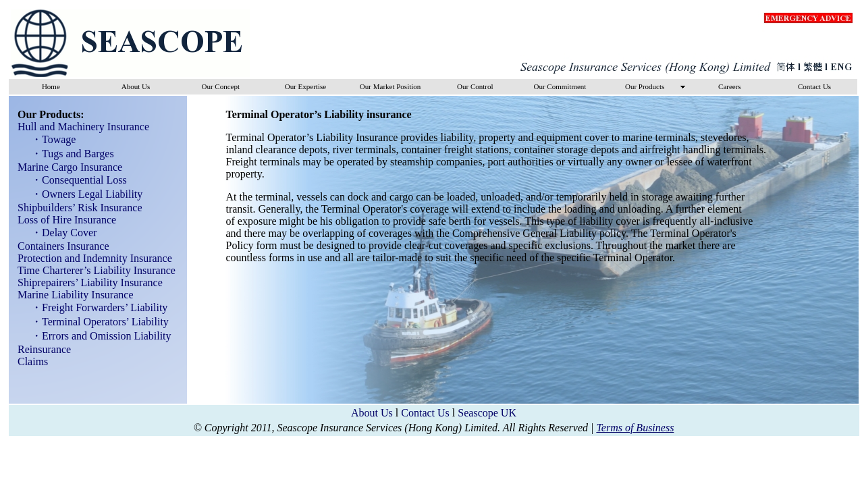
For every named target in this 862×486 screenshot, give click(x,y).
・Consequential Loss (75, 180)
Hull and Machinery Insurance (79, 126)
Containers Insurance (59, 246)
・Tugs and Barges (68, 153)
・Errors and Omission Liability (97, 336)
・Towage (49, 139)
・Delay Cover (60, 232)
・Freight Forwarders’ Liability (95, 307)
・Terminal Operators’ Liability (96, 321)
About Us (372, 412)
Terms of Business (635, 427)
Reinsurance (40, 349)
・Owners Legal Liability (82, 194)
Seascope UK (487, 412)
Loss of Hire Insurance (62, 219)
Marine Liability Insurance (71, 294)
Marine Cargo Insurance (65, 167)
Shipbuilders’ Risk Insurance (75, 207)
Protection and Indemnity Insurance (90, 258)
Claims (28, 361)
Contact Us (425, 412)
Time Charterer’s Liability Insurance (92, 270)
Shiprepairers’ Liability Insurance (86, 282)
